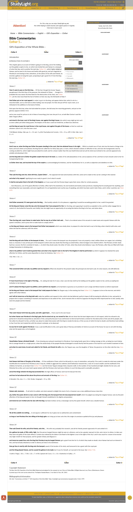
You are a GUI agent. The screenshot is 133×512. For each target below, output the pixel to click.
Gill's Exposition (52, 33)
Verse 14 (12, 425)
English (40, 33)
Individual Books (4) (73, 91)
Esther (65, 33)
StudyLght (20, 3)
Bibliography (70, 78)
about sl (88, 493)
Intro (14, 57)
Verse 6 (12, 237)
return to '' (55, 82)
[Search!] (80, 63)
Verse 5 (12, 216)
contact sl (79, 493)
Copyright (69, 76)
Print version (70, 71)
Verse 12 (12, 387)
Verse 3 (12, 171)
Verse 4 (12, 198)
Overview (69, 74)
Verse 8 (12, 277)
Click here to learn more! (54, 28)
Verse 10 (12, 337)
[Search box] (72, 63)
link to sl (96, 493)
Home (12, 33)
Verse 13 (12, 409)
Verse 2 (12, 142)
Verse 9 (12, 309)
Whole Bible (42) (72, 86)
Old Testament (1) (72, 88)
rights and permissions (66, 493)
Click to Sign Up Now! (114, 2)
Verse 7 (12, 265)
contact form (97, 497)
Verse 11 (12, 357)
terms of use (38, 493)
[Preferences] (123, 8)
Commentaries (26, 33)
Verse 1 (12, 86)
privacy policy (50, 493)
